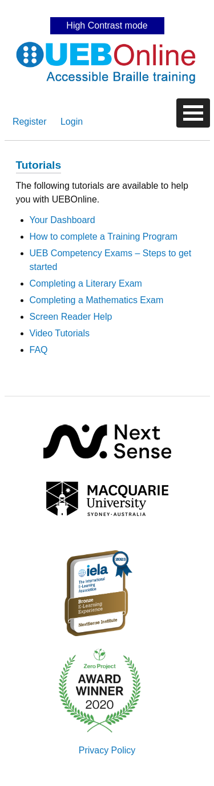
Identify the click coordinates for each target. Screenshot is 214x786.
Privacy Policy (107, 750)
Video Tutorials (60, 333)
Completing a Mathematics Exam (97, 300)
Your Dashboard (62, 220)
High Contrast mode (106, 25)
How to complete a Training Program (104, 236)
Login (71, 121)
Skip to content (107, 8)
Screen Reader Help (71, 316)
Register (30, 121)
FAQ (39, 350)
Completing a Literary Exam (86, 283)
